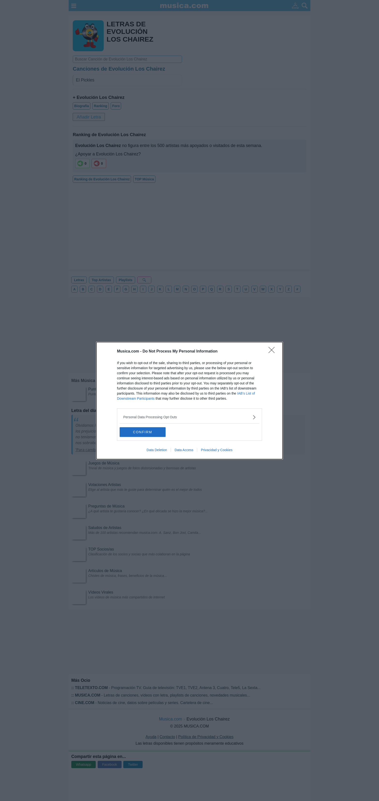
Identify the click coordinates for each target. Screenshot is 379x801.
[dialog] (189, 400)
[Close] (273, 351)
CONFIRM (142, 432)
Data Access (184, 450)
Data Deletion (156, 450)
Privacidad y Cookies (217, 450)
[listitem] (189, 417)
